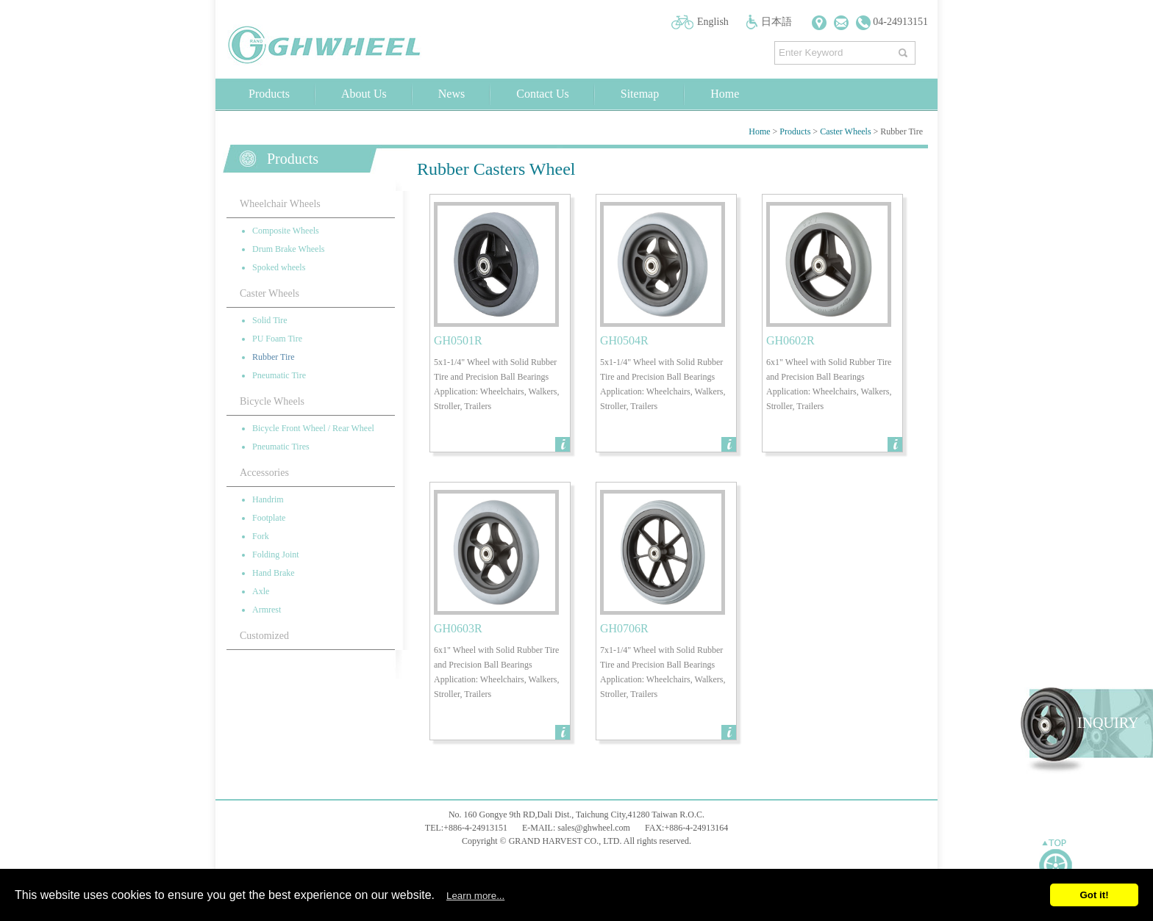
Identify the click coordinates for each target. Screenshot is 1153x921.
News (451, 93)
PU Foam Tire (277, 338)
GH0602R (790, 340)
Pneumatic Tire (279, 375)
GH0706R (624, 628)
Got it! (1093, 894)
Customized (264, 635)
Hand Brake (273, 573)
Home (724, 93)
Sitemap (640, 93)
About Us (364, 93)
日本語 (776, 21)
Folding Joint (275, 554)
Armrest (266, 609)
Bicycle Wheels (272, 401)
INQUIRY (1107, 723)
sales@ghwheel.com (593, 828)
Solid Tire (270, 320)
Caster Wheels (845, 131)
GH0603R (458, 628)
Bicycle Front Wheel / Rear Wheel (313, 428)
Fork (260, 536)
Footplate (268, 518)
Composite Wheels (285, 230)
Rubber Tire (273, 357)
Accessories (264, 472)
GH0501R (458, 340)
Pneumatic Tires (281, 446)
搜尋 (905, 49)
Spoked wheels (278, 267)
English (713, 21)
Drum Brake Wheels (288, 249)
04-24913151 (892, 21)
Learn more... (475, 895)
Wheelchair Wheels (280, 203)
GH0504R (624, 340)
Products (269, 93)
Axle (260, 591)
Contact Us (542, 93)
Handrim (268, 499)
